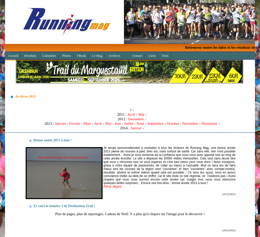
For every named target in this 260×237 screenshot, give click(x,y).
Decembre (136, 119)
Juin (118, 123)
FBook (81, 55)
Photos (66, 55)
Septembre (155, 123)
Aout (140, 123)
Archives (112, 54)
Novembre (190, 123)
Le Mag (97, 55)
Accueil (13, 55)
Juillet (128, 123)
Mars (87, 123)
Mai (141, 114)
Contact (137, 55)
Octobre (173, 123)
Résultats (30, 55)
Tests (165, 55)
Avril (131, 114)
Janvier (60, 123)
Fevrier (74, 123)
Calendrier (49, 55)
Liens (152, 55)
